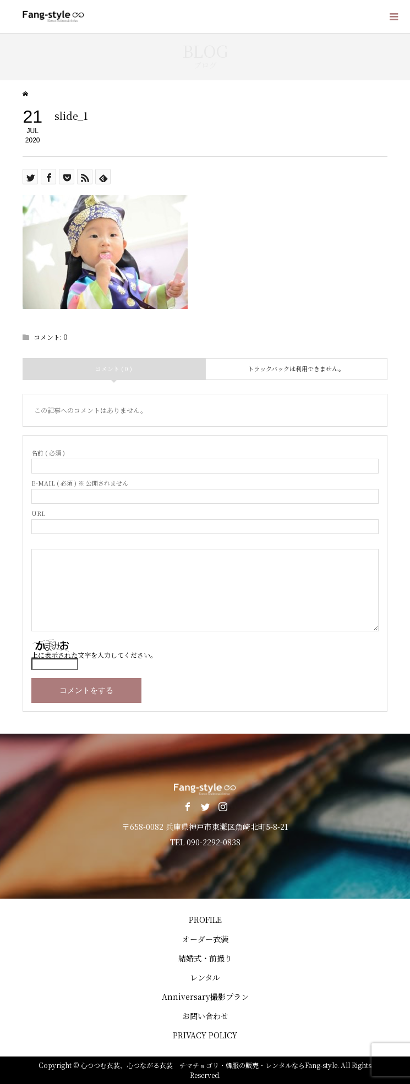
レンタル (205, 977)
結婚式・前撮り (205, 958)
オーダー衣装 (205, 938)
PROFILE (205, 919)
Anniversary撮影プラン (205, 996)
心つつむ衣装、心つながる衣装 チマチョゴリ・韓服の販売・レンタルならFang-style (208, 1065)
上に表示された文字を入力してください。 (94, 654)
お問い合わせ (205, 1015)
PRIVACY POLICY (205, 1035)
